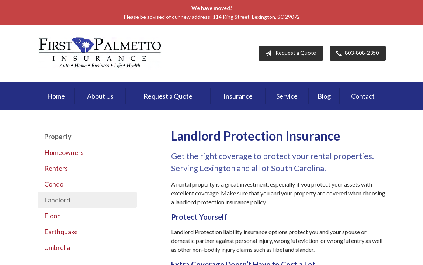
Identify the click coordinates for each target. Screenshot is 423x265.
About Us (100, 96)
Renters (56, 168)
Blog (324, 96)
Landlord (57, 200)
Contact (363, 96)
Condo (53, 184)
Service (287, 96)
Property (58, 136)
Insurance (238, 96)
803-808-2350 (356, 53)
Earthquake (61, 231)
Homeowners (64, 152)
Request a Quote (289, 53)
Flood (52, 216)
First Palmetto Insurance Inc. (100, 53)
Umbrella (57, 247)
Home (56, 96)
